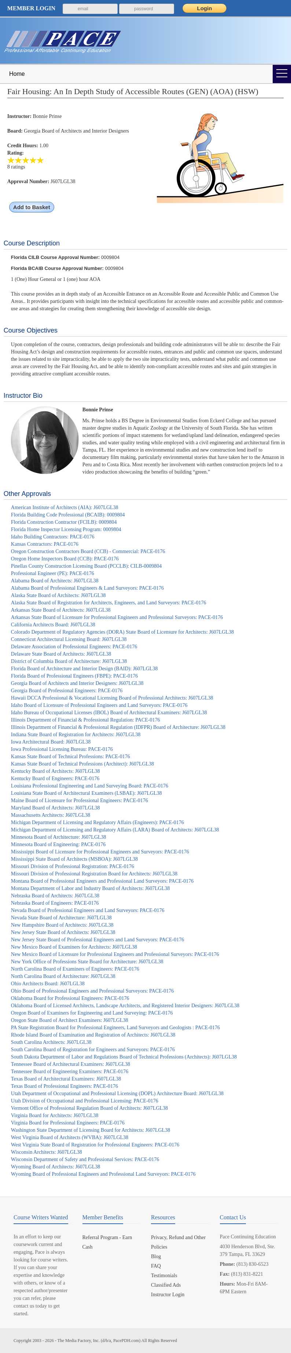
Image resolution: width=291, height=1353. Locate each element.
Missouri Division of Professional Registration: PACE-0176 (72, 866)
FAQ (156, 1266)
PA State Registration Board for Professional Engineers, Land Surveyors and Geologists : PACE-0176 (115, 1027)
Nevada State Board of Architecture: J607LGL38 (61, 917)
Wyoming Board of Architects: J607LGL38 (55, 1166)
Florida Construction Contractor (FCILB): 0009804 (64, 522)
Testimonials (164, 1275)
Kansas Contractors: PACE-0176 (44, 544)
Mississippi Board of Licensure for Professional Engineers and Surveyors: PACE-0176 (100, 852)
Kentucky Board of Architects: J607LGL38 (55, 771)
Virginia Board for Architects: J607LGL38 (54, 1115)
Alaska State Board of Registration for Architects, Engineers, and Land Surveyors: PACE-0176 (108, 602)
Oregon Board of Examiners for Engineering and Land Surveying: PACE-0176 (92, 1013)
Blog (156, 1256)
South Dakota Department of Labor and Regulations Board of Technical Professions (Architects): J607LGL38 (124, 1057)
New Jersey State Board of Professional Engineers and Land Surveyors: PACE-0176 (97, 939)
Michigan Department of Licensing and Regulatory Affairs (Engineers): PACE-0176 (97, 822)
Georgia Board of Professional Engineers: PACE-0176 (66, 690)
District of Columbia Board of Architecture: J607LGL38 (69, 661)
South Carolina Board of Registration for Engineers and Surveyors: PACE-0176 (93, 1049)
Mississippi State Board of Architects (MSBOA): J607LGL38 (74, 859)
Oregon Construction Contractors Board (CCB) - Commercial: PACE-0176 (88, 551)
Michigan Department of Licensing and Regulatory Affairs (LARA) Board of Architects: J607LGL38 (115, 830)
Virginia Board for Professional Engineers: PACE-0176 (68, 1123)
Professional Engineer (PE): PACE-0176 (52, 573)
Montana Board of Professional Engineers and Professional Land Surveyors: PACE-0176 (102, 881)
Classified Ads (166, 1285)
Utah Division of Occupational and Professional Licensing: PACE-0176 (84, 1101)
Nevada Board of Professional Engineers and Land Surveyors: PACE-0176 (88, 910)
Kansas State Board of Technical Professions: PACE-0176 (70, 756)
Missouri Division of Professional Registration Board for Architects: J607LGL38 (94, 873)
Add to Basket (31, 207)
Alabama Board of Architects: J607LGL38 (55, 580)
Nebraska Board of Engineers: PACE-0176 (55, 903)
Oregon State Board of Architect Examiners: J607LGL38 (69, 1020)
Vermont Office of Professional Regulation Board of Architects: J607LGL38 (89, 1108)
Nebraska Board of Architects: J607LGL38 (55, 895)
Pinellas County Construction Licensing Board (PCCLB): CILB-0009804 (86, 566)
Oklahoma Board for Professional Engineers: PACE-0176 (70, 998)
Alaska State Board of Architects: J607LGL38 (58, 595)
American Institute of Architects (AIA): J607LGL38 (64, 507)
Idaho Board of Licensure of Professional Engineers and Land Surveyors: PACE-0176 (99, 705)
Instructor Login (167, 1294)
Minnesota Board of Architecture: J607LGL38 (58, 837)
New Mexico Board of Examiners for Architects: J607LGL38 (74, 947)
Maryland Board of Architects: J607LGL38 (55, 808)
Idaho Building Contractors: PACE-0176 (53, 537)
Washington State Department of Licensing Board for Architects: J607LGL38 (90, 1130)
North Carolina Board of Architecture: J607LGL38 (63, 976)
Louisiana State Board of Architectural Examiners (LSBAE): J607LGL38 (86, 793)
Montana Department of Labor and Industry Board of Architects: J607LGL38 (90, 888)
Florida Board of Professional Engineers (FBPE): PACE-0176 (74, 676)
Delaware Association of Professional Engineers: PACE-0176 (74, 646)
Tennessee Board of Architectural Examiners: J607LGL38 (70, 1064)
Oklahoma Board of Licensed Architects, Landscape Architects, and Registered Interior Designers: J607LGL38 (125, 1005)
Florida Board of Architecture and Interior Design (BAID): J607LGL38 (84, 668)
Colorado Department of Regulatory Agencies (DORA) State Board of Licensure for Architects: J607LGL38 (122, 632)
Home (17, 74)
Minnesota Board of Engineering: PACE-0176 (58, 844)
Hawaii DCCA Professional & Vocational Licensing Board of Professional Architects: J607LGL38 (112, 698)
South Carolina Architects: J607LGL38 (51, 1042)
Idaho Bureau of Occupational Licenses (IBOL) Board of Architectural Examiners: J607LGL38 (109, 712)
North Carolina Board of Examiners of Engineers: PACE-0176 (75, 969)
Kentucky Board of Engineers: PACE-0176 (55, 778)
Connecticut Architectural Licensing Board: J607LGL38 (69, 639)
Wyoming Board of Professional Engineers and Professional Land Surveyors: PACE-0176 (103, 1174)
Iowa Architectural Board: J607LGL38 (51, 742)
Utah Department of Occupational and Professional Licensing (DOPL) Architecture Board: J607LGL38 (117, 1093)
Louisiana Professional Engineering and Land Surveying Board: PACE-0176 (89, 786)
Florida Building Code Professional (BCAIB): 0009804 (68, 515)
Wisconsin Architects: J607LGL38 (46, 1152)
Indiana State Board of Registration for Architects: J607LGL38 (75, 734)
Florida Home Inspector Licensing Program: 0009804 (66, 529)
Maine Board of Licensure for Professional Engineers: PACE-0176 (79, 800)
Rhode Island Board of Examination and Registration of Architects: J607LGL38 (93, 1035)
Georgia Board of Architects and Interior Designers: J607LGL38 (77, 683)
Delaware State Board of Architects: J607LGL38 (61, 654)
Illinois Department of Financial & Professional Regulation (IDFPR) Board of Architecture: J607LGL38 (118, 727)
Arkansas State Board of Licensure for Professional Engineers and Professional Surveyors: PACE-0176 (117, 617)
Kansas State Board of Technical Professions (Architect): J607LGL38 (82, 764)
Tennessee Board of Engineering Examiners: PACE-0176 (69, 1071)
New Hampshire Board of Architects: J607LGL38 (62, 925)
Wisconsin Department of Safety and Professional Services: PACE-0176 (85, 1159)
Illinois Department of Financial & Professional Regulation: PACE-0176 (85, 720)
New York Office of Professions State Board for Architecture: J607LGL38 (87, 961)
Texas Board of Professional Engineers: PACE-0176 (64, 1086)
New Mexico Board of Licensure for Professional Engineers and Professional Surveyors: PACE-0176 (115, 954)
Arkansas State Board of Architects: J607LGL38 (61, 610)
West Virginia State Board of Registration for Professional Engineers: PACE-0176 (95, 1145)
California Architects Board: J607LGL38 (53, 624)
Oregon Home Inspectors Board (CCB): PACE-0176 (65, 558)
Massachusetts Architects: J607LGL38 (50, 815)
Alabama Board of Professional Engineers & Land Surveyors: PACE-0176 (87, 588)
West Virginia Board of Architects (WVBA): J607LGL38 (69, 1137)
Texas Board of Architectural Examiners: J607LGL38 (66, 1079)
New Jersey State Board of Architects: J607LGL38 (63, 932)
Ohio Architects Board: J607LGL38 (48, 983)
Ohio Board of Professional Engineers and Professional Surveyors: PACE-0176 (92, 991)
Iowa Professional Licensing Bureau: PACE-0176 (62, 749)
